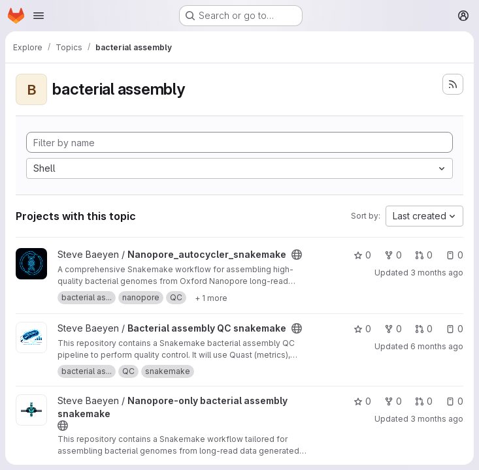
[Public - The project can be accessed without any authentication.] (296, 254)
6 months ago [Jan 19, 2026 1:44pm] (436, 346)
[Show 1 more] (211, 298)
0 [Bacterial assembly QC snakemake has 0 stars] (362, 328)
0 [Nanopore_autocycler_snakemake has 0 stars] (362, 254)
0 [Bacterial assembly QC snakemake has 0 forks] (393, 328)
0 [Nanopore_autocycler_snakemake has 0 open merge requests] (424, 254)
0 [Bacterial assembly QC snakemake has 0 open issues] (454, 328)
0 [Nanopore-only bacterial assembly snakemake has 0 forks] (393, 401)
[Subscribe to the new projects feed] (452, 84)
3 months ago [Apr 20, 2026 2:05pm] (436, 419)
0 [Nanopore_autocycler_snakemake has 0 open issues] (454, 254)
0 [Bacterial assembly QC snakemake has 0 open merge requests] (424, 328)
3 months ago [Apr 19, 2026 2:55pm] (436, 272)
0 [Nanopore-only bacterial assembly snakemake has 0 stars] (362, 401)
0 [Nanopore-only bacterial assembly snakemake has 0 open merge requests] (424, 401)
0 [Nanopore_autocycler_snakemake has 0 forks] (393, 254)
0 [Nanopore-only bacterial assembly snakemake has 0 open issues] (454, 401)
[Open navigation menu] (38, 15)
